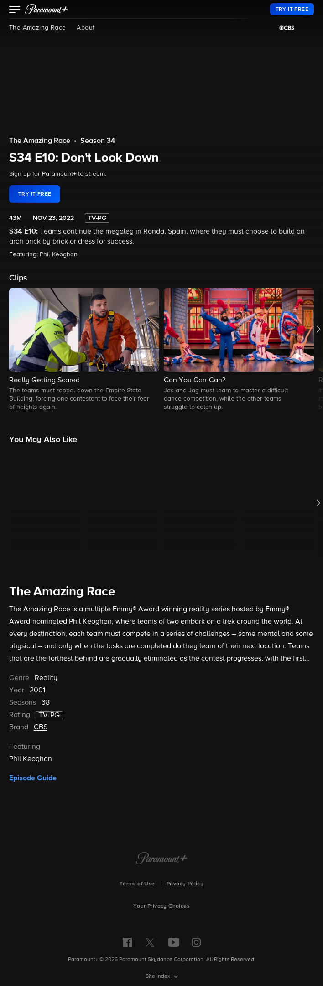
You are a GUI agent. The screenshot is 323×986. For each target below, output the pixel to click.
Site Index (159, 976)
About (85, 28)
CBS (40, 727)
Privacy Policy (185, 884)
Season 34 (97, 141)
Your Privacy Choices (161, 906)
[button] (15, 10)
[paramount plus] (46, 9)
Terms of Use (137, 884)
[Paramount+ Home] (162, 859)
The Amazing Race (37, 28)
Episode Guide (33, 778)
